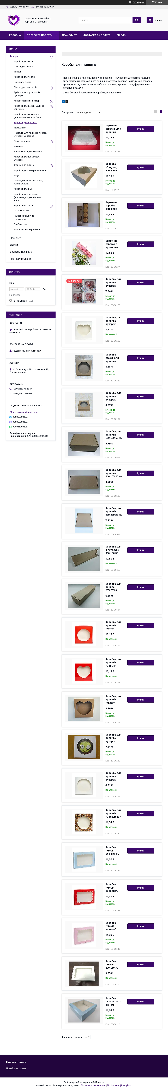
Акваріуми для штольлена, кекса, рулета (28, 182)
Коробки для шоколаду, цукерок (27, 158)
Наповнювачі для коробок (28, 151)
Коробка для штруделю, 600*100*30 (113, 550)
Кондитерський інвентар (27, 100)
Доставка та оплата (96, 35)
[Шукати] (137, 20)
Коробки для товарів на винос (30, 170)
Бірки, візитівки (22, 141)
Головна (15, 35)
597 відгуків (139, 2)
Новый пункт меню (16, 1068)
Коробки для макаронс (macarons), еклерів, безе (27, 115)
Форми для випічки (24, 165)
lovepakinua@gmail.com (25, 412)
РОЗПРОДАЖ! (21, 210)
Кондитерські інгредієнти (27, 229)
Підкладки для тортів (25, 87)
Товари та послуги (39, 35)
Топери (17, 71)
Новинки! (18, 146)
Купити (140, 129)
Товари (14, 56)
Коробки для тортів (24, 77)
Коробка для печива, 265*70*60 (113, 587)
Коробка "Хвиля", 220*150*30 (111, 964)
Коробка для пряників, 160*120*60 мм (114, 434)
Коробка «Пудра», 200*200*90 (111, 167)
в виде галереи (155, 112)
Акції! (17, 175)
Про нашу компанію (22, 44)
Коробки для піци (23, 189)
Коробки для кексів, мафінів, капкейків (29, 107)
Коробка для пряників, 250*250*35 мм (114, 511)
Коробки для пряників (25, 122)
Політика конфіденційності (120, 1085)
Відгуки (121, 35)
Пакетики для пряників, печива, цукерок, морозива (30, 134)
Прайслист (69, 35)
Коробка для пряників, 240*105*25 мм (114, 473)
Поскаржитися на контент (93, 1085)
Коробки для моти (23, 61)
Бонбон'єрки (20, 224)
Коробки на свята (23, 205)
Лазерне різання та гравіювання (24, 217)
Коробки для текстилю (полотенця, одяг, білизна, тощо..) (28, 197)
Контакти (48, 44)
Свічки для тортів (23, 66)
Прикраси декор (22, 82)
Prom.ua (100, 1082)
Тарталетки (20, 127)
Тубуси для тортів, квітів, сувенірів (27, 94)
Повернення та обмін (75, 44)
